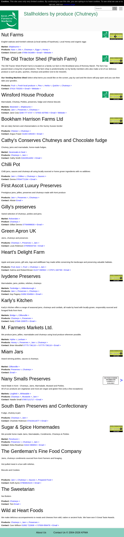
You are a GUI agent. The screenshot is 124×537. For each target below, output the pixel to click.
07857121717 (28, 399)
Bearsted (14, 107)
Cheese (14, 131)
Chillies (21, 176)
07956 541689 (28, 52)
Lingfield (13, 393)
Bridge (13, 315)
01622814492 (27, 158)
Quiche (56, 85)
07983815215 (26, 483)
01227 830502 (39, 270)
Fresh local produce (26, 85)
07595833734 (30, 246)
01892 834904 (27, 294)
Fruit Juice (15, 267)
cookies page (69, 4)
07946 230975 (21, 321)
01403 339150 (28, 134)
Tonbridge (14, 288)
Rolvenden (13, 219)
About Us (41, 532)
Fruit (13, 85)
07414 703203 (16, 88)
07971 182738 (55, 270)
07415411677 (33, 421)
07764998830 (29, 224)
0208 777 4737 (26, 113)
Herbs (47, 85)
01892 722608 (28, 525)
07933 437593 (42, 113)
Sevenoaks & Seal (17, 152)
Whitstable (25, 393)
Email (39, 52)
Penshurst (13, 439)
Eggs (37, 49)
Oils (19, 49)
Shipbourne (14, 47)
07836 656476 (44, 525)
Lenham (21, 339)
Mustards (26, 396)
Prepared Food (44, 480)
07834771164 (22, 179)
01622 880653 (30, 445)
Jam (13, 110)
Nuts (13, 49)
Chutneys (28, 49)
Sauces (41, 176)
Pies (40, 85)
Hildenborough (27, 288)
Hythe (12, 339)
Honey (45, 49)
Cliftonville (23, 315)
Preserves (22, 110)
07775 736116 (29, 345)
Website (47, 52)
